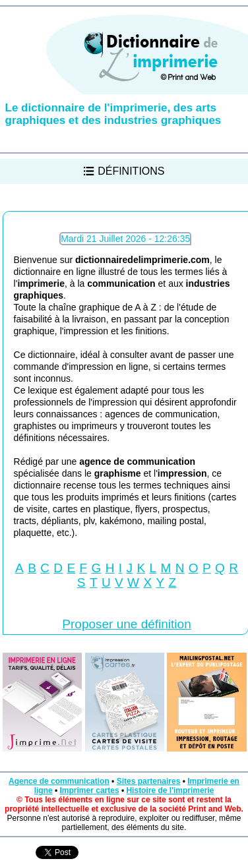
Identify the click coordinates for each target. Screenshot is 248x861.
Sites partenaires (149, 781)
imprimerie (41, 283)
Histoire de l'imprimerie (170, 790)
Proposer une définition (126, 624)
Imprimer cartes (89, 790)
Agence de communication (59, 781)
